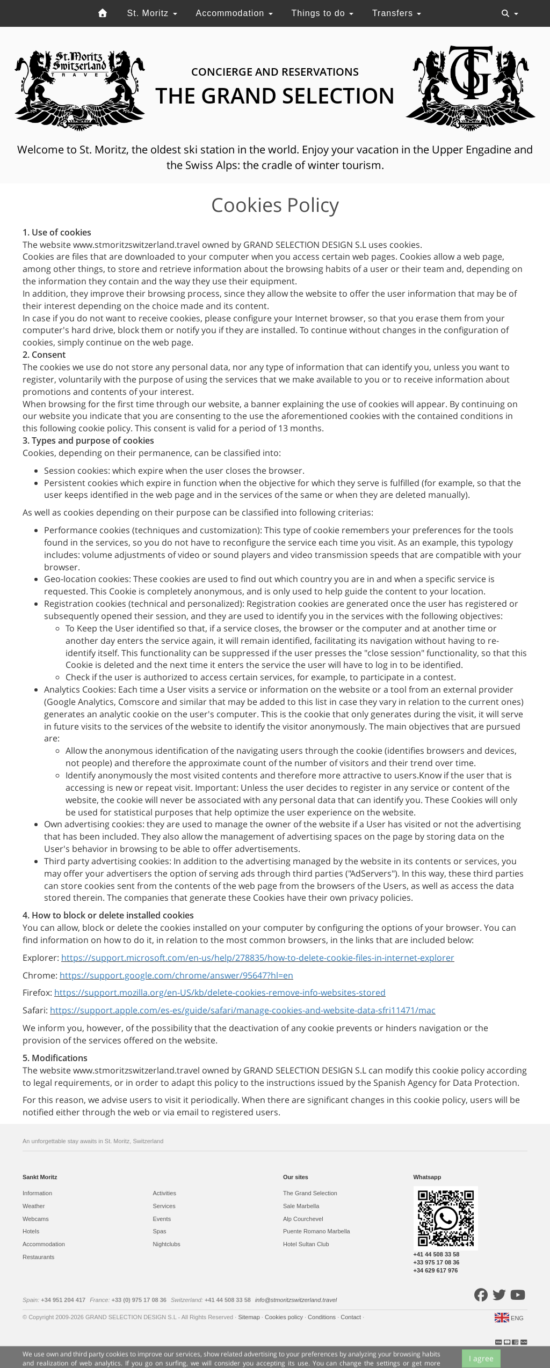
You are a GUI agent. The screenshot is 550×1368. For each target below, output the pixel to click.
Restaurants (38, 1257)
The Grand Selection (310, 1193)
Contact (352, 1317)
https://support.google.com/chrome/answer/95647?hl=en (176, 975)
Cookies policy (285, 1317)
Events (162, 1219)
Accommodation (234, 13)
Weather (34, 1206)
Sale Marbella (301, 1206)
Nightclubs (166, 1244)
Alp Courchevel (303, 1219)
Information (37, 1193)
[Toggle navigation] (509, 13)
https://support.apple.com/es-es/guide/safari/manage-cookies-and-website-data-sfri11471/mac (243, 1010)
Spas (160, 1231)
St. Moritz (152, 13)
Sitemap (249, 1317)
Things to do (323, 13)
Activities (164, 1193)
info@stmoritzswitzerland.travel (296, 1300)
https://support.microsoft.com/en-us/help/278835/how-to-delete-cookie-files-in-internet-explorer (257, 958)
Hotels (31, 1231)
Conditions (322, 1317)
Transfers (396, 13)
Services (164, 1206)
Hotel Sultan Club (306, 1244)
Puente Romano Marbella (316, 1231)
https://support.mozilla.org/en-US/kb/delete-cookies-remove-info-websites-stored (220, 992)
